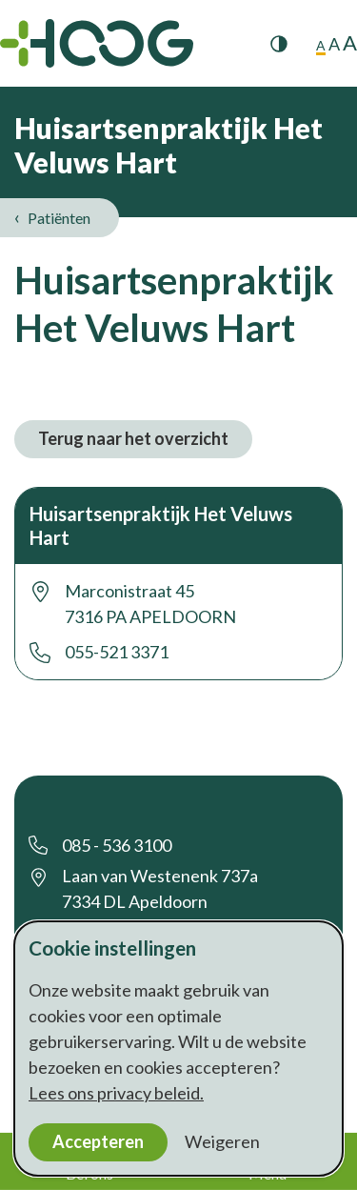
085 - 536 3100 (116, 845)
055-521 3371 (117, 651)
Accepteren (98, 1141)
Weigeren (222, 1141)
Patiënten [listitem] (57, 218)
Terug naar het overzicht (133, 438)
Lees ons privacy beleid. (116, 1092)
